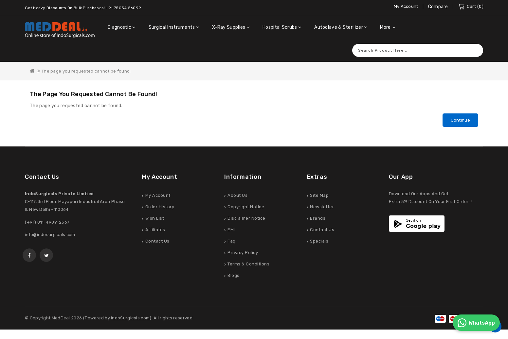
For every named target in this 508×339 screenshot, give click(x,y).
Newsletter (322, 207)
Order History (159, 207)
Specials (319, 241)
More (385, 27)
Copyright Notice (245, 207)
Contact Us (157, 241)
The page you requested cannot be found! (86, 71)
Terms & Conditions (248, 264)
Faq (231, 241)
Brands (317, 218)
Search (475, 50)
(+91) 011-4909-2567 (47, 222)
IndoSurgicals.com (130, 318)
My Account (158, 196)
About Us (237, 196)
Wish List (154, 218)
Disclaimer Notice (246, 218)
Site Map (319, 196)
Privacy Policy (242, 253)
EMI (231, 230)
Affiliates (155, 230)
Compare (438, 6)
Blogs (233, 276)
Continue (460, 120)
